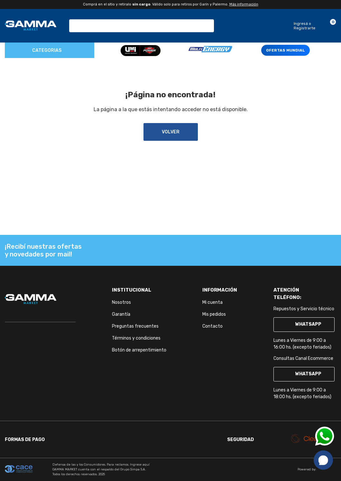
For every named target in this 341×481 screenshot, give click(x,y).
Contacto (212, 326)
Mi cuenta (212, 302)
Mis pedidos (214, 314)
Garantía (121, 314)
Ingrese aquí (140, 465)
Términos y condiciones (136, 338)
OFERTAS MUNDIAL (285, 50)
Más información (243, 4)
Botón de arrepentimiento (139, 350)
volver (171, 132)
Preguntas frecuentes (135, 326)
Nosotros (121, 302)
